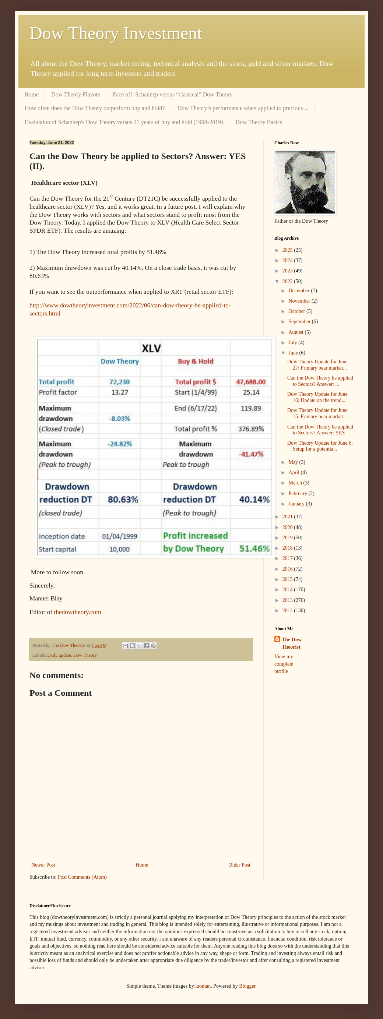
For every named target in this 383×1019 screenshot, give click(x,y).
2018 (288, 548)
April (294, 472)
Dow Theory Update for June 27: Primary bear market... (317, 365)
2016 (288, 569)
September (300, 321)
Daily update (59, 655)
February (298, 493)
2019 (288, 537)
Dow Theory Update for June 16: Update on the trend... (317, 397)
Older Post (240, 865)
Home (31, 94)
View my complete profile (283, 664)
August (296, 332)
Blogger (247, 986)
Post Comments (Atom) (82, 877)
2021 (288, 516)
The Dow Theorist (292, 643)
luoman (203, 986)
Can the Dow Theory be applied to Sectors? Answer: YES (320, 430)
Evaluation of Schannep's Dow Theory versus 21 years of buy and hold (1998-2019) (124, 122)
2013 (288, 600)
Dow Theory (85, 655)
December (299, 290)
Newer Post (43, 865)
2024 (288, 260)
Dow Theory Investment (115, 33)
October (297, 311)
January (297, 504)
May (293, 462)
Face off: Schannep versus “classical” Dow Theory (173, 94)
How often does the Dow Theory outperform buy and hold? (95, 108)
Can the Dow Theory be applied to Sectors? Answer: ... (320, 381)
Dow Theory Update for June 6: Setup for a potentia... (320, 446)
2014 (288, 589)
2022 (288, 281)
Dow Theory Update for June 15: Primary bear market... (317, 413)
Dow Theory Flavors (75, 94)
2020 (288, 527)
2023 (288, 271)
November (300, 301)
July (293, 342)
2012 (288, 610)
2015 (288, 579)
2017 (288, 558)
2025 (288, 250)
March (295, 483)
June (293, 353)
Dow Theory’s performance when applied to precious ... (243, 108)
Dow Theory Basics (258, 122)
